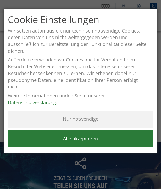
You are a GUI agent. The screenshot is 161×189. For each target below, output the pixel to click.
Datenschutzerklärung (32, 102)
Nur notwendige (80, 119)
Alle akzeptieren (80, 138)
